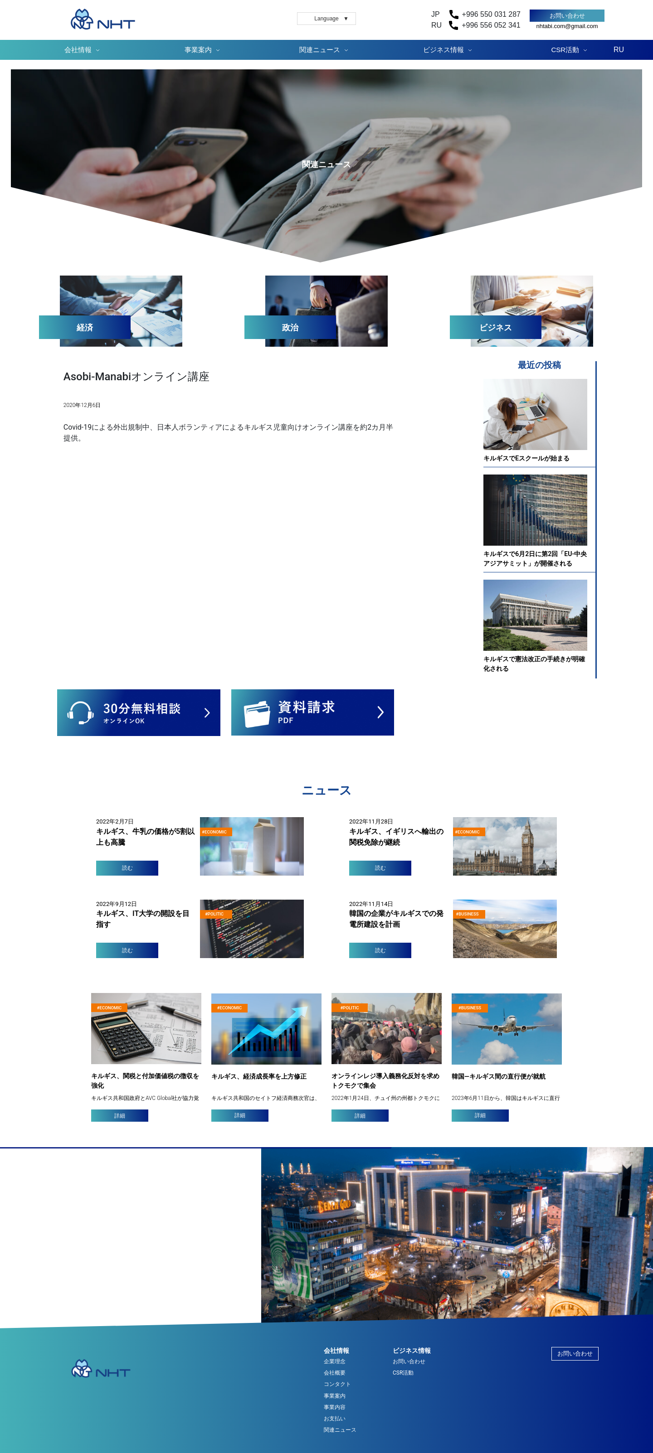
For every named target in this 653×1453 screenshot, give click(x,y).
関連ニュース (319, 49)
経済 (85, 327)
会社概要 (335, 1373)
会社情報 (78, 49)
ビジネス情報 (443, 49)
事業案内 (198, 49)
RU (619, 49)
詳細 (119, 1116)
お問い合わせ (567, 15)
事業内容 (335, 1407)
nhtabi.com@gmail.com (567, 26)
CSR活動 (565, 49)
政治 (290, 327)
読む (127, 868)
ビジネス (495, 327)
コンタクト (337, 1384)
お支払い (335, 1418)
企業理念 (335, 1361)
